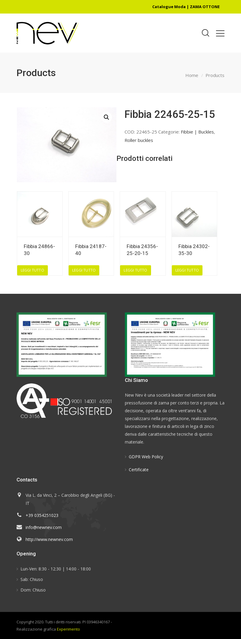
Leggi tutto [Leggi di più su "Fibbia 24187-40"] (84, 270)
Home (191, 75)
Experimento (68, 629)
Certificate (139, 469)
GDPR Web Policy (146, 456)
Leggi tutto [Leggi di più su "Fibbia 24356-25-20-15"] (135, 270)
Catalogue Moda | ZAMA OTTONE (186, 6)
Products (214, 75)
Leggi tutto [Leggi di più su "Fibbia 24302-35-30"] (187, 270)
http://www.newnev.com (49, 539)
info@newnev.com (44, 527)
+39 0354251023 (42, 515)
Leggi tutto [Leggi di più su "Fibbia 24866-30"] (32, 270)
